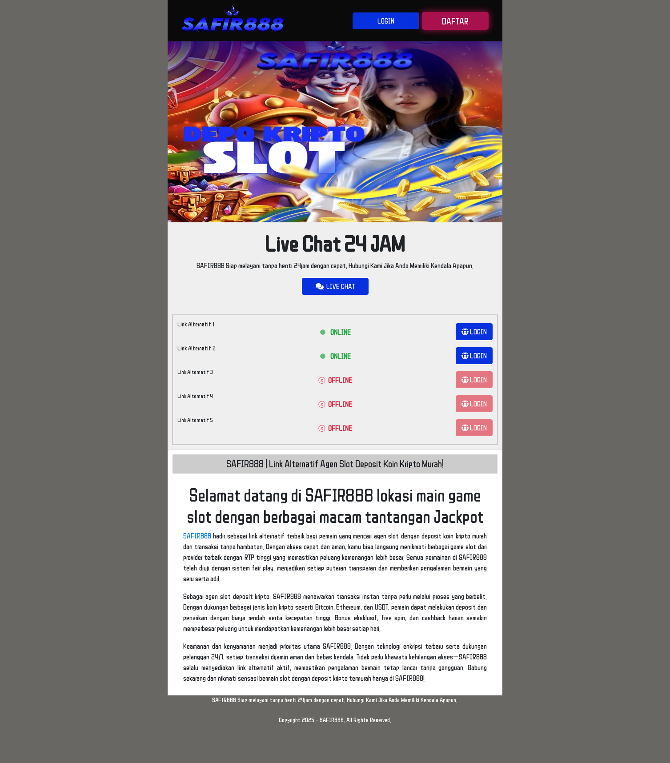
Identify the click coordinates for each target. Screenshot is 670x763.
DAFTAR (455, 20)
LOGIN (385, 20)
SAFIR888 (197, 535)
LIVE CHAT (335, 286)
